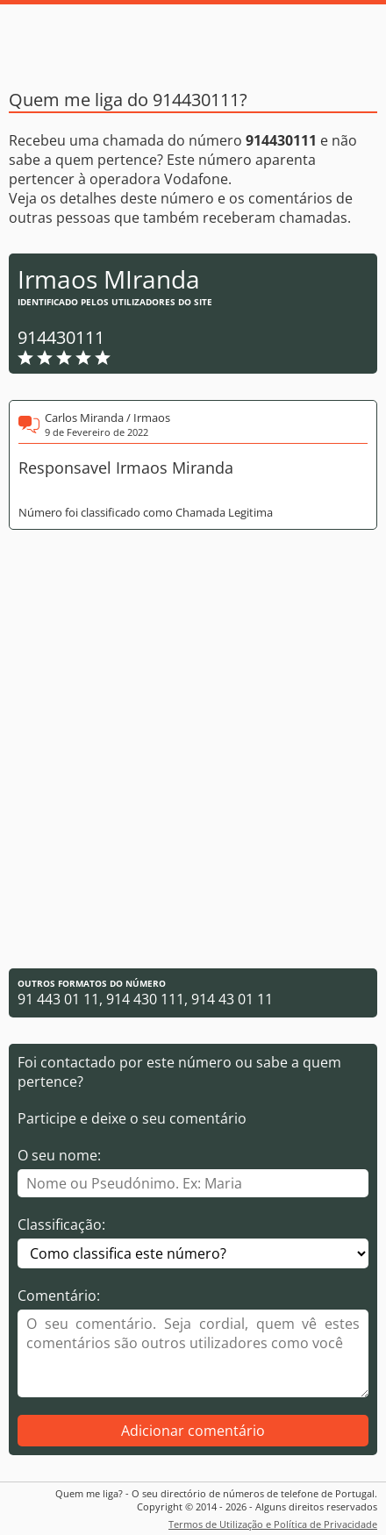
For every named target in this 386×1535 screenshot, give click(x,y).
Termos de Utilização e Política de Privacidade (272, 1524)
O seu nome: (59, 1155)
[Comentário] (193, 1353)
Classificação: (61, 1224)
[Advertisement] (193, 749)
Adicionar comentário (193, 1430)
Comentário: (59, 1295)
